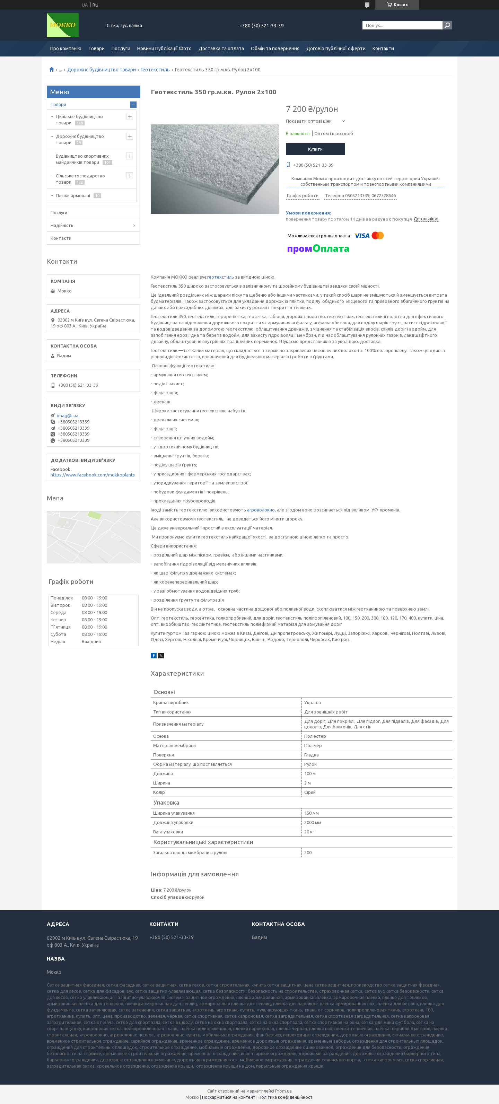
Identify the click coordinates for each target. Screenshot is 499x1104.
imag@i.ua (67, 415)
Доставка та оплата (221, 48)
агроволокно (261, 509)
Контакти (383, 48)
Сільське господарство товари (80, 178)
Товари (96, 48)
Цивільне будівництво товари (79, 119)
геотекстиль (220, 276)
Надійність (62, 225)
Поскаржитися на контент (228, 1097)
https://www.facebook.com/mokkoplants (93, 474)
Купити (315, 149)
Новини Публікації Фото (164, 48)
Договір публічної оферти (336, 48)
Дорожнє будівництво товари (101, 69)
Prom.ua (283, 1091)
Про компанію (65, 48)
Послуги (121, 48)
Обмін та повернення (275, 48)
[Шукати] (447, 25)
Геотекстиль (155, 69)
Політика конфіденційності (286, 1097)
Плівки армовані (73, 195)
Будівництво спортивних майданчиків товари (82, 159)
